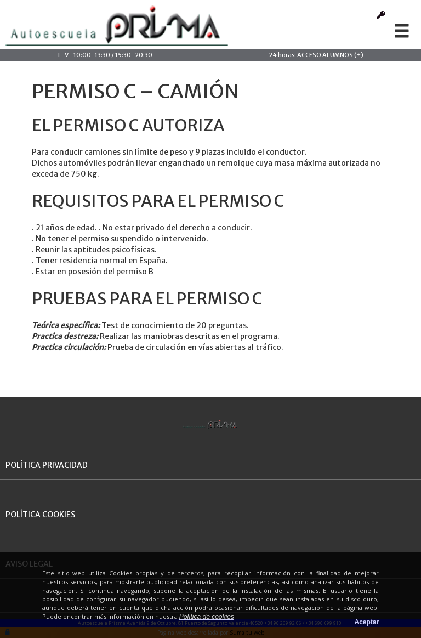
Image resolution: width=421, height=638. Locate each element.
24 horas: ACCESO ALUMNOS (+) (316, 55)
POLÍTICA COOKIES (40, 515)
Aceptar (367, 622)
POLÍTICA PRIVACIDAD (46, 465)
